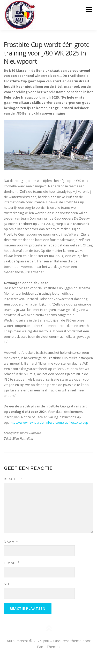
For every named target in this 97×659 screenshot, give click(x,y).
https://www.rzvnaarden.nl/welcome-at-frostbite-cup (49, 422)
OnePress (61, 640)
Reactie (13, 479)
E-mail (12, 562)
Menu (88, 9)
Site (8, 584)
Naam (11, 541)
